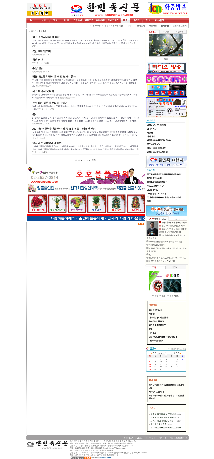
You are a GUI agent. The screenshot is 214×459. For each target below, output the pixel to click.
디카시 (130, 26)
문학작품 (97, 26)
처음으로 (33, 31)
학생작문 (153, 26)
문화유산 (165, 26)
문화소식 (141, 26)
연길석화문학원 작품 (113, 26)
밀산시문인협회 (180, 26)
